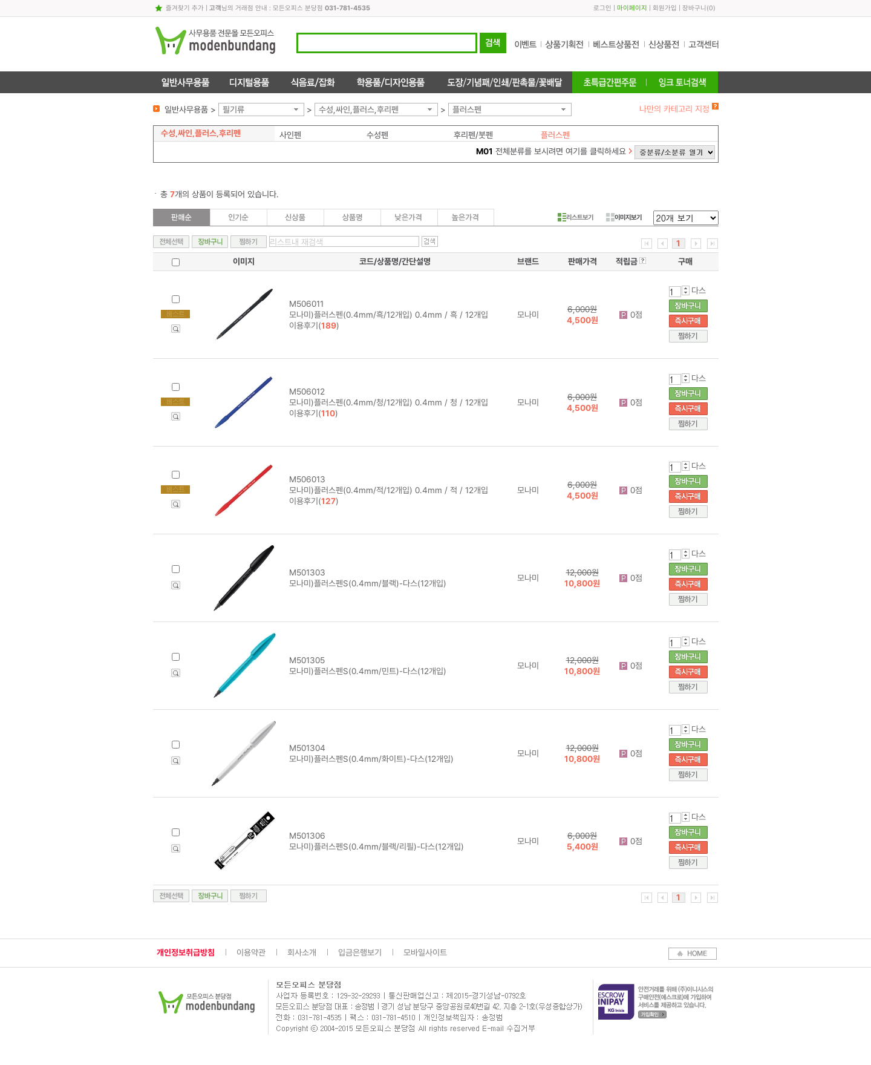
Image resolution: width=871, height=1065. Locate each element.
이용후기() (314, 325)
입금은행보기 (360, 952)
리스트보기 (575, 217)
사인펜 (290, 135)
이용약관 (251, 952)
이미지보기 (624, 217)
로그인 (602, 8)
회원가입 (665, 8)
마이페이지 (632, 8)
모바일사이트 (425, 952)
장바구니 (694, 8)
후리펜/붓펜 (473, 135)
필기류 (233, 109)
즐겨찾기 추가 (185, 8)
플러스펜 (466, 109)
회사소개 (301, 952)
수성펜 (377, 135)
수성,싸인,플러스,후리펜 (359, 109)
